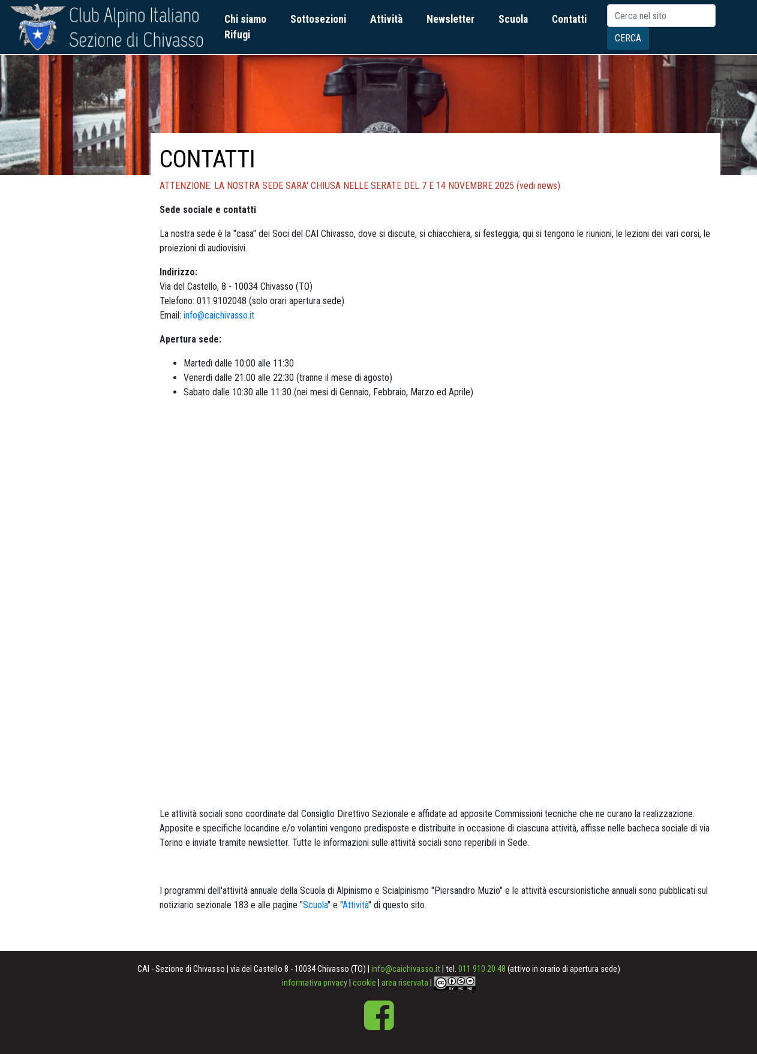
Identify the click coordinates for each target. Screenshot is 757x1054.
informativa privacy (314, 983)
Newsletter (450, 19)
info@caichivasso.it (219, 315)
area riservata (404, 983)
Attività (386, 19)
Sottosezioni (318, 19)
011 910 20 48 (482, 969)
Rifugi (237, 35)
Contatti (569, 19)
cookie (364, 983)
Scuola (513, 19)
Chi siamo (245, 19)
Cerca (628, 38)
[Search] (661, 15)
